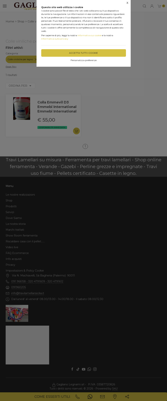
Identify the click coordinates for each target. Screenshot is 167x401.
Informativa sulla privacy (54, 38)
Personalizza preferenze (84, 60)
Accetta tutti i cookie (83, 52)
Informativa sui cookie (89, 35)
